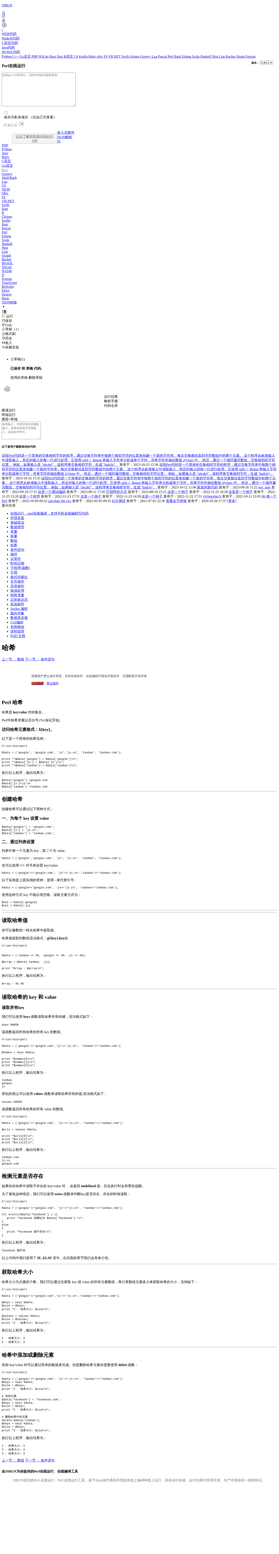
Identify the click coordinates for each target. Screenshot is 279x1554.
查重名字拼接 (176, 510)
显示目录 (9, 515)
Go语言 (25, 56)
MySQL (7, 270)
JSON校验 (9, 309)
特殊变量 (17, 605)
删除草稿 (35, 384)
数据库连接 (19, 627)
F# (106, 56)
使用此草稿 (19, 384)
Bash (178, 56)
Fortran (250, 56)
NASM (7, 277)
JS (58, 148)
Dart (60, 56)
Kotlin (84, 56)
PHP (35, 56)
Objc (5, 200)
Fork (7, 331)
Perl (171, 56)
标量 (13, 546)
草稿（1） (11, 335)
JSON (6, 196)
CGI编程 (16, 632)
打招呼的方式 (116, 501)
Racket (231, 56)
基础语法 (17, 532)
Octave (6, 301)
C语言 (6, 167)
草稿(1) (17, 365)
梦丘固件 (53, 693)
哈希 (13, 555)
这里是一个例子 (241, 501)
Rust (53, 56)
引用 (13, 582)
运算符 (15, 568)
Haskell (206, 56)
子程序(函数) (20, 577)
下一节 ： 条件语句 (40, 669)
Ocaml (6, 262)
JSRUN (7, 5)
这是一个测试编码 (52, 501)
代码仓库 (111, 412)
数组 (13, 550)
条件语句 (17, 559)
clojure (135, 56)
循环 (13, 564)
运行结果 (111, 403)
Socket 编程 (19, 618)
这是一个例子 (177, 501)
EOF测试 (118, 510)
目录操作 (17, 596)
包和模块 (17, 636)
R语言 (69, 56)
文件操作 (17, 591)
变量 (13, 541)
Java (5, 159)
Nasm (241, 56)
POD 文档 (17, 645)
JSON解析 (64, 143)
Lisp (222, 56)
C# (76, 56)
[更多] (232, 510)
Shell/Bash (9, 184)
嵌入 (7, 349)
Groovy (146, 56)
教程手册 (111, 407)
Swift (126, 56)
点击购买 (37, 693)
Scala (196, 56)
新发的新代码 (207, 497)
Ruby (93, 56)
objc (100, 56)
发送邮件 (17, 614)
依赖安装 (10, 354)
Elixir (6, 297)
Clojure (7, 223)
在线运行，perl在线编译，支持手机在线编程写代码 (49, 523)
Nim (215, 56)
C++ (15, 56)
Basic (6, 305)
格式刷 (9, 340)
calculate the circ (59, 510)
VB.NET (114, 56)
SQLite (44, 56)
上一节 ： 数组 (13, 669)
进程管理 (17, 641)
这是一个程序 (29, 506)
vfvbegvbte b (212, 506)
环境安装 (17, 528)
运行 (7, 322)
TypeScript (9, 289)
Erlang (187, 56)
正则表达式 (19, 609)
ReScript (8, 293)
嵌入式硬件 (66, 139)
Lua (155, 56)
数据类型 (17, 537)
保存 (7, 327)
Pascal (163, 56)
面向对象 (17, 623)
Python (7, 56)
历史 (7, 345)
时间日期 (17, 573)
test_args (264, 497)
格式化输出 (19, 587)
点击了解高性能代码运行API (35, 145)
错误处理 (17, 600)
